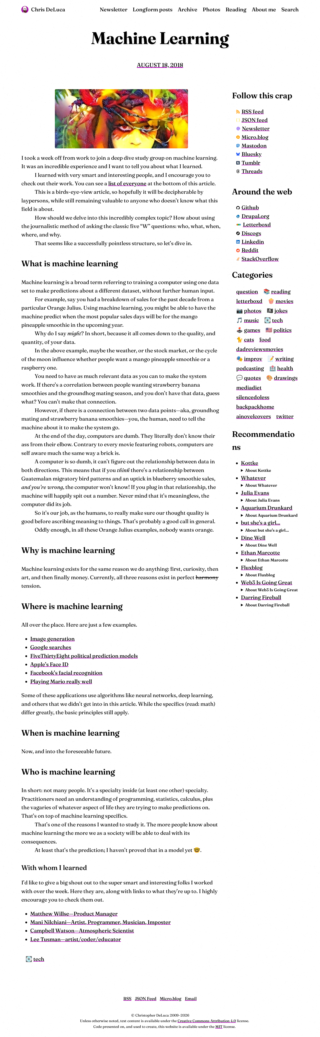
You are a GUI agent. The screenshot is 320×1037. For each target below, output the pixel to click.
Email (191, 998)
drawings (286, 378)
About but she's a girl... (267, 530)
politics (282, 330)
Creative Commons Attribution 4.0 (207, 1021)
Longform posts (152, 9)
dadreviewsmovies (259, 349)
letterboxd (249, 301)
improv (253, 358)
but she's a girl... (260, 522)
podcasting (250, 368)
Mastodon (251, 145)
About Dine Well (261, 545)
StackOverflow (257, 259)
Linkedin (250, 241)
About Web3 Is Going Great (271, 589)
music (251, 320)
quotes (252, 378)
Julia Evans (255, 493)
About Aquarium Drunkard (271, 515)
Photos (211, 9)
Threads (249, 171)
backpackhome (255, 407)
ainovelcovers (253, 416)
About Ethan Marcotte (266, 560)
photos (252, 310)
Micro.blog (252, 137)
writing (284, 358)
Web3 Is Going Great (266, 582)
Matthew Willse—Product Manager (74, 913)
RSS (127, 998)
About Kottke (258, 470)
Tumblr (248, 162)
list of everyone (127, 183)
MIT (218, 1026)
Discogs (248, 233)
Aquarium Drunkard (266, 507)
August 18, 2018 (160, 64)
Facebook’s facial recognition (66, 673)
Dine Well (253, 538)
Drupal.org (252, 216)
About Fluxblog (260, 574)
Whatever (253, 478)
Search (290, 9)
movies (284, 301)
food (265, 339)
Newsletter (113, 9)
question (247, 291)
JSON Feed (145, 998)
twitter (285, 416)
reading (281, 291)
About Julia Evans (262, 500)
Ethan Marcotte (260, 552)
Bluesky (249, 154)
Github (247, 207)
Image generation (52, 639)
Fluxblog (252, 567)
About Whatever (261, 485)
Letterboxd (253, 224)
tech (38, 959)
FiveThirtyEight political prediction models (84, 656)
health (285, 368)
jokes (281, 310)
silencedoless (252, 397)
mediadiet (249, 387)
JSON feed (252, 120)
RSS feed (250, 111)
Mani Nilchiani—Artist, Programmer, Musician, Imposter (100, 922)
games (252, 330)
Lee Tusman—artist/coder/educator (75, 939)
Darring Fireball (261, 597)
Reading (236, 9)
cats (249, 339)
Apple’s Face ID (49, 664)
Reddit (247, 250)
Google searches (50, 647)
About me (264, 9)
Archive (187, 9)
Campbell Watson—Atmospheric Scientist (82, 930)
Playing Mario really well (61, 681)
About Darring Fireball (267, 604)
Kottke (249, 463)
